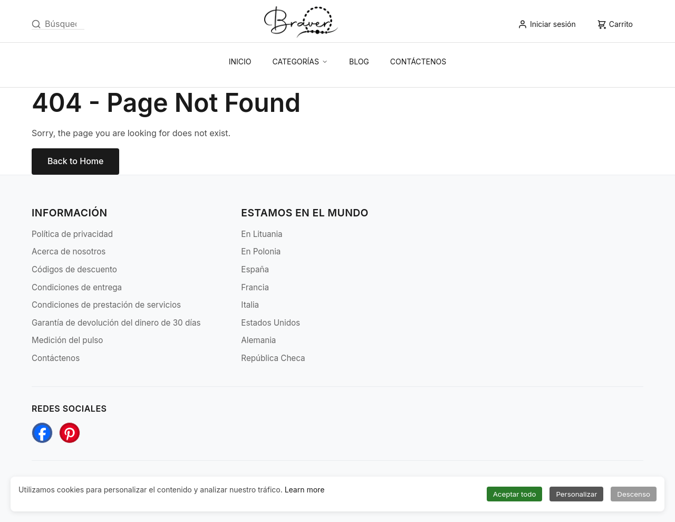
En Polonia (261, 251)
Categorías (300, 61)
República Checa (273, 358)
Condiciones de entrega (77, 287)
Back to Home (75, 161)
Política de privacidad (72, 234)
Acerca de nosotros (68, 251)
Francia (255, 287)
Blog (359, 61)
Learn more (305, 489)
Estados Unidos (270, 323)
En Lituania (261, 234)
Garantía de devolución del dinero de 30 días (116, 323)
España (255, 269)
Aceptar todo (514, 494)
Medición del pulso (67, 340)
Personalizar (576, 494)
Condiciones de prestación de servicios (106, 305)
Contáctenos (418, 61)
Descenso (633, 494)
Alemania (258, 340)
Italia (250, 305)
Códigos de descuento (74, 269)
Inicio (240, 61)
